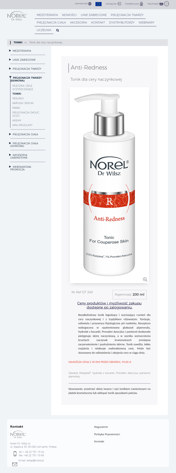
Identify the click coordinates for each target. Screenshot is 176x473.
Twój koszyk (158, 3)
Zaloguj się (113, 4)
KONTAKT (98, 22)
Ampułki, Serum (22, 103)
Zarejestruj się (134, 4)
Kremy (16, 120)
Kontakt (99, 441)
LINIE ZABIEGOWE (94, 15)
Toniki (18, 42)
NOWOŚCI (69, 15)
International (83, 3)
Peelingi (18, 98)
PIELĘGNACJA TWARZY (127, 15)
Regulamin (101, 426)
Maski (16, 107)
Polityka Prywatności (107, 434)
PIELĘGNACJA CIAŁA (51, 22)
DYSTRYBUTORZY (122, 22)
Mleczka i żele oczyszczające (22, 87)
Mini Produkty (22, 125)
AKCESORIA (78, 22)
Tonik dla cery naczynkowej (45, 42)
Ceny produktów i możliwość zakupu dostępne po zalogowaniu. (109, 305)
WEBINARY (146, 22)
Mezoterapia (47, 15)
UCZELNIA (44, 30)
